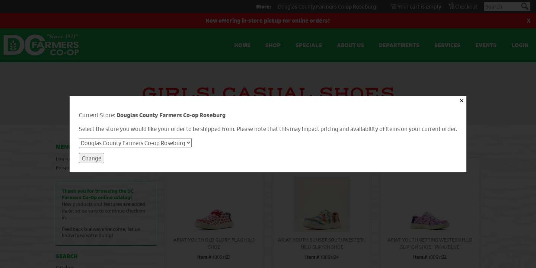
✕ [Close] (461, 101)
